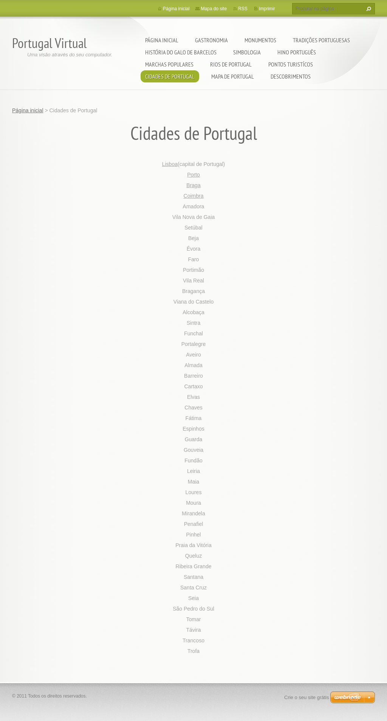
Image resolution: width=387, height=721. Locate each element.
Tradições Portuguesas (321, 40)
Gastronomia (211, 40)
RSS (243, 8)
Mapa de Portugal (232, 76)
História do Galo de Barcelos (181, 52)
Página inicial (161, 40)
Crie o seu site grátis (306, 697)
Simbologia (247, 52)
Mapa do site (214, 8)
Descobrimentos (291, 76)
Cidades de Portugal (170, 76)
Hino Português (296, 52)
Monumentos (260, 40)
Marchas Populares (169, 64)
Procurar (367, 8)
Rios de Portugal (231, 64)
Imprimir (267, 8)
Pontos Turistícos (290, 64)
